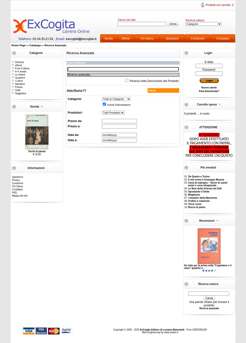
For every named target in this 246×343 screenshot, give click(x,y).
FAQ (14, 192)
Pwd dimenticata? (209, 91)
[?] (76, 90)
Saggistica (19, 93)
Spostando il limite (198, 191)
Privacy (16, 180)
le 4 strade (19, 71)
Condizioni (197, 38)
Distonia (18, 62)
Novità (109, 38)
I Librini (17, 81)
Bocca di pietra (196, 207)
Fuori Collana (20, 68)
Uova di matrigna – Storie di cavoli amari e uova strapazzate (207, 184)
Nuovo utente (209, 87)
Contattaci (222, 38)
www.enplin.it (171, 332)
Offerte (125, 38)
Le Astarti (18, 74)
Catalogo (35, 45)
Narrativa (18, 84)
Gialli (16, 90)
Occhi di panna (37, 151)
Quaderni (18, 77)
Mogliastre (194, 194)
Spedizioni (172, 38)
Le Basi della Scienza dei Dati (205, 188)
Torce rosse (195, 204)
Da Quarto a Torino (199, 176)
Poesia (17, 87)
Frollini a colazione (199, 201)
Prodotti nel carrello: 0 (220, 5)
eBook (17, 65)
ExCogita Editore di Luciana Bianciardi (162, 329)
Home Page (19, 45)
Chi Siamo (147, 38)
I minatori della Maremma (202, 198)
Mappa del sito (20, 195)
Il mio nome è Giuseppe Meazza (206, 179)
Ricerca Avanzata (55, 45)
